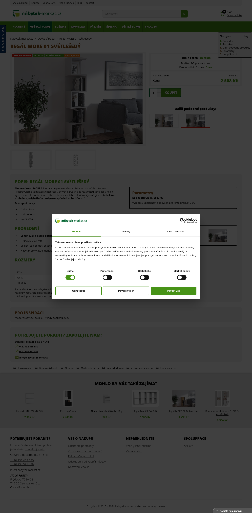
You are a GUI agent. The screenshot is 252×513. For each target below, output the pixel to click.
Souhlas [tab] (76, 231)
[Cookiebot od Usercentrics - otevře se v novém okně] (182, 220)
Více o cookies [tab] (175, 231)
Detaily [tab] (126, 231)
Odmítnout (78, 290)
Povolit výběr (126, 290)
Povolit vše (173, 290)
